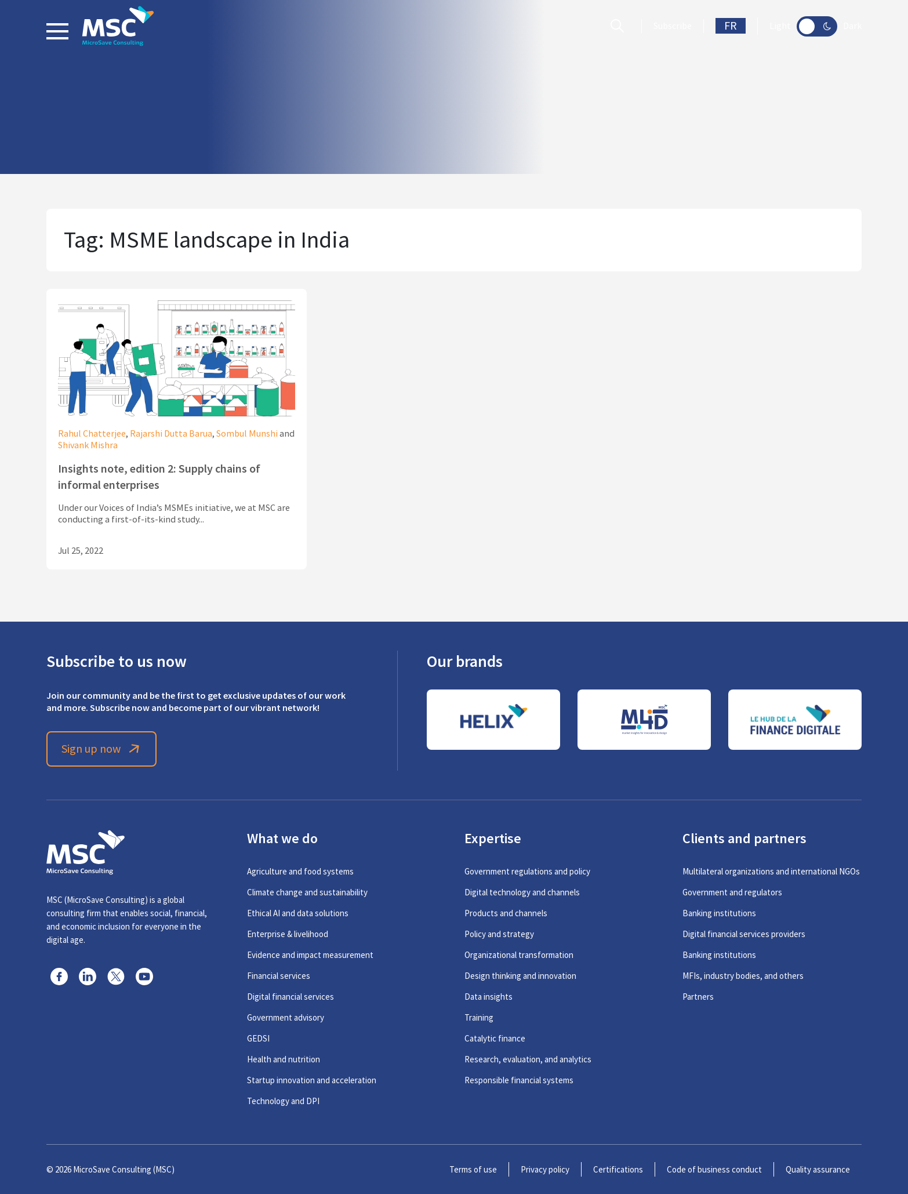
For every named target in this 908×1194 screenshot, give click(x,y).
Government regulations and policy (527, 871)
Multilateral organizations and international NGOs (771, 871)
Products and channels (505, 913)
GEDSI (258, 1038)
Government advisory (285, 1017)
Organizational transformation (518, 954)
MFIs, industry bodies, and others (743, 975)
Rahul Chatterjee (92, 434)
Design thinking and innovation (520, 975)
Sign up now (101, 749)
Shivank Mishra (88, 445)
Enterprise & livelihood (287, 933)
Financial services (278, 975)
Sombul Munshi (247, 434)
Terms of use (473, 1169)
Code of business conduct (714, 1169)
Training (478, 1017)
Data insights (488, 996)
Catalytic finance (494, 1038)
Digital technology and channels (522, 892)
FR (730, 26)
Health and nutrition (283, 1059)
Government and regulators (732, 892)
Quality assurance (818, 1169)
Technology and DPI (283, 1100)
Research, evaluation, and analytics (527, 1059)
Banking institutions (719, 913)
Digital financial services (290, 996)
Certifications (618, 1169)
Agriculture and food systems (300, 871)
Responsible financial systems (518, 1080)
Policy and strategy (499, 933)
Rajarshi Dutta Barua (171, 434)
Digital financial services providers (743, 933)
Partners (698, 996)
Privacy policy (545, 1169)
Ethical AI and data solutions (297, 913)
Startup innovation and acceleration (311, 1080)
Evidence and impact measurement (310, 954)
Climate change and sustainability (307, 892)
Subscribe (672, 26)
